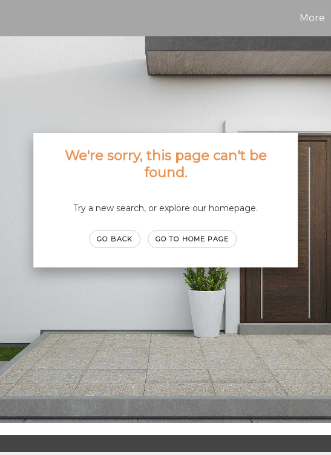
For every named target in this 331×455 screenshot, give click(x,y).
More (312, 18)
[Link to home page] (11, 18)
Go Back (115, 239)
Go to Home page (192, 239)
